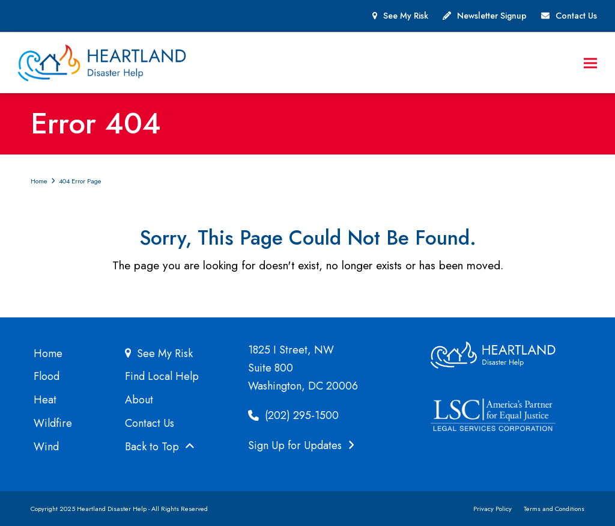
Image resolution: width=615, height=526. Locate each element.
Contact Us (576, 16)
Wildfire (53, 423)
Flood (46, 376)
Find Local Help (162, 376)
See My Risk (405, 16)
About (139, 400)
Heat (45, 400)
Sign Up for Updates (301, 445)
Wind (46, 446)
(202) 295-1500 (293, 415)
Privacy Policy (492, 508)
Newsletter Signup (492, 16)
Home (48, 353)
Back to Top (160, 446)
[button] (590, 63)
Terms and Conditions (554, 508)
